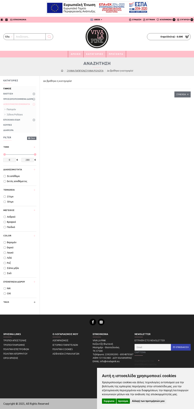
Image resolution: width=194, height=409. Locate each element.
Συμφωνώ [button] (109, 401)
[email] (163, 347)
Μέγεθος (8, 210)
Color (7, 235)
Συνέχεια (181, 94)
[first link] (62, 71)
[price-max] (27, 160)
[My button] (30, 37)
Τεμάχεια (9, 190)
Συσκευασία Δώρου (14, 282)
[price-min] (9, 160)
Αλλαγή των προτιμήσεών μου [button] (148, 401)
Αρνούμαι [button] (123, 401)
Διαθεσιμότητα (12, 169)
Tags (6, 302)
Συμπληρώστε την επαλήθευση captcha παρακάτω (145, 364)
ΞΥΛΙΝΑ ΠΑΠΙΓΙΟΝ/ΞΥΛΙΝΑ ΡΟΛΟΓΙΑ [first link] (85, 70)
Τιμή (6, 147)
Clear (32, 138)
